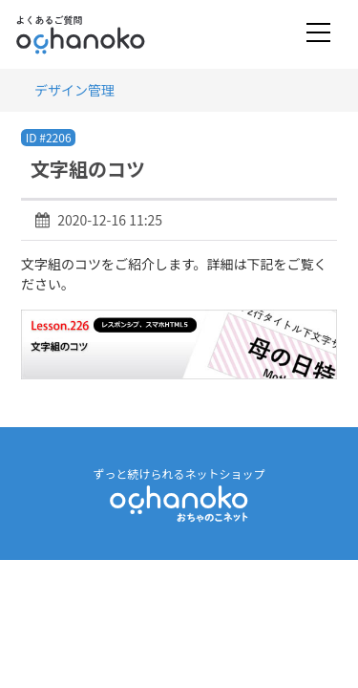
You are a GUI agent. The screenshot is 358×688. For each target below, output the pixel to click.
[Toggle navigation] (318, 34)
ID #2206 (49, 137)
